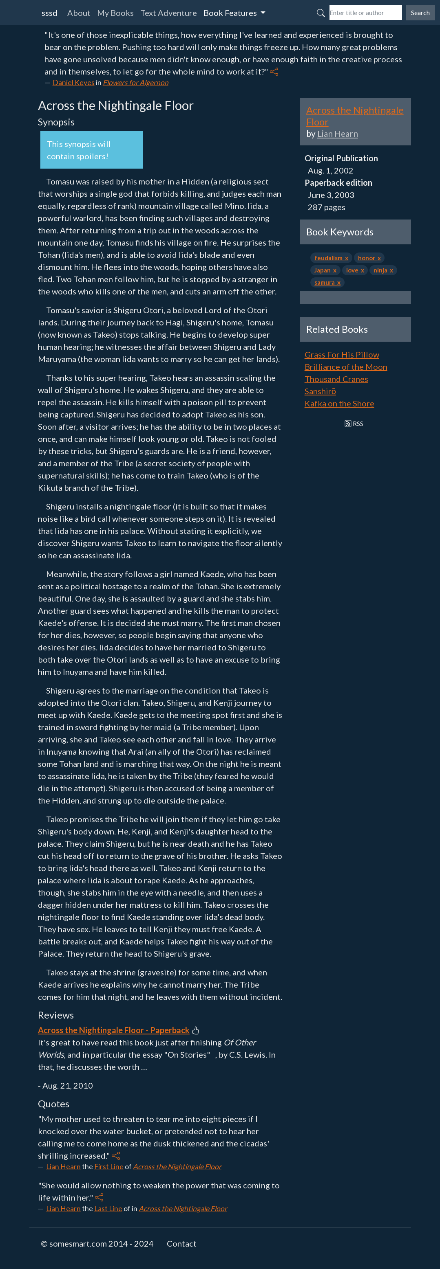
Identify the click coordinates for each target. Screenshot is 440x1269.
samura (325, 282)
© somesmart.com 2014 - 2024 (97, 1243)
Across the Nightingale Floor (177, 1166)
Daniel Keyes (74, 82)
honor (368, 257)
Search (420, 12)
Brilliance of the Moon (346, 366)
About (79, 13)
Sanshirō (320, 391)
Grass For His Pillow (342, 354)
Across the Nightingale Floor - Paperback (114, 1030)
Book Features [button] (231, 13)
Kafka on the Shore (339, 403)
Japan (323, 270)
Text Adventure (168, 13)
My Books (115, 13)
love (353, 270)
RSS (354, 423)
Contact (182, 1243)
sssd (49, 13)
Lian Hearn (63, 1166)
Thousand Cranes (336, 379)
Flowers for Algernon (135, 82)
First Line (109, 1166)
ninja (382, 270)
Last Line (108, 1208)
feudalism (329, 257)
